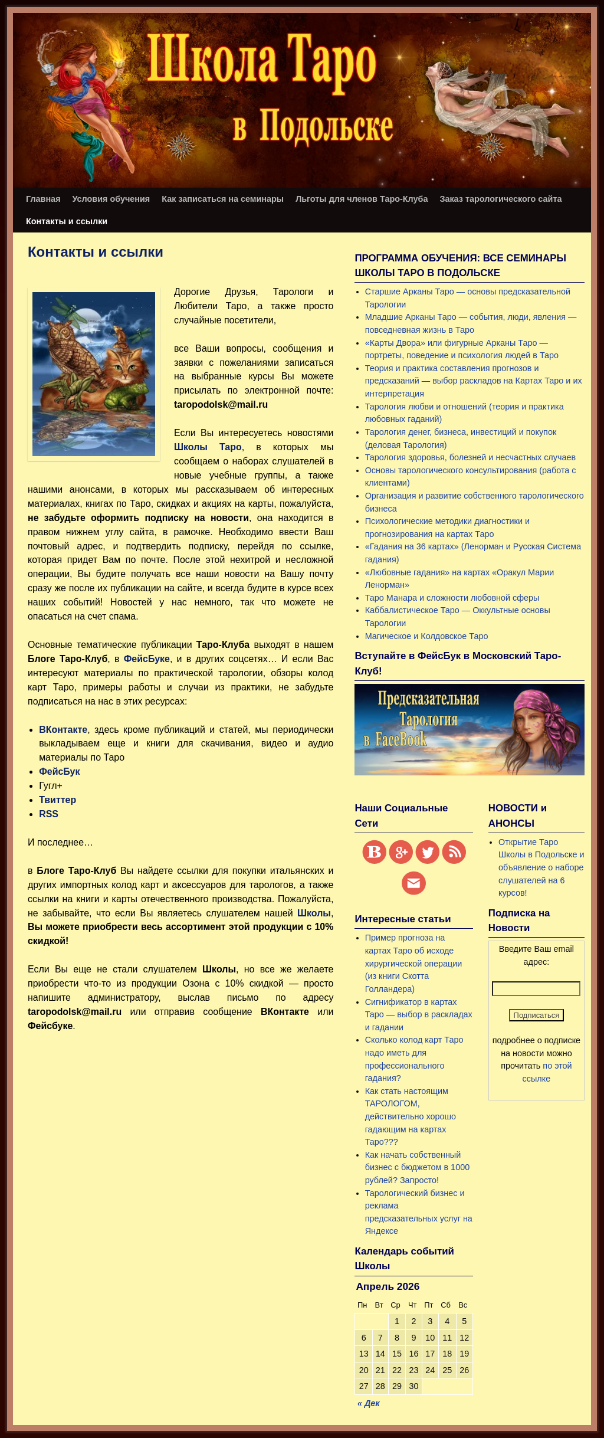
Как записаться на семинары (223, 199)
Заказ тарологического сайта (500, 199)
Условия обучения (111, 199)
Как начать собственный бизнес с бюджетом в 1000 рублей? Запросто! (417, 1167)
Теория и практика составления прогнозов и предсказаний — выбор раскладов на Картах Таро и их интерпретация (473, 380)
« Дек (368, 1403)
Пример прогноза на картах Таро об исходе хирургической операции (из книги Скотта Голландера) (413, 963)
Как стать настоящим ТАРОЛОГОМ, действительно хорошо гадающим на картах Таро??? (410, 1116)
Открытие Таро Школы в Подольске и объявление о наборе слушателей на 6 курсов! (541, 867)
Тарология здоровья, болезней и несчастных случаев (470, 457)
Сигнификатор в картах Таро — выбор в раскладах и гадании (418, 1014)
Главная (43, 199)
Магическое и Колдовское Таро (426, 636)
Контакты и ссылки (66, 221)
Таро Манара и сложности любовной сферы (452, 597)
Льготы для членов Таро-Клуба (362, 199)
